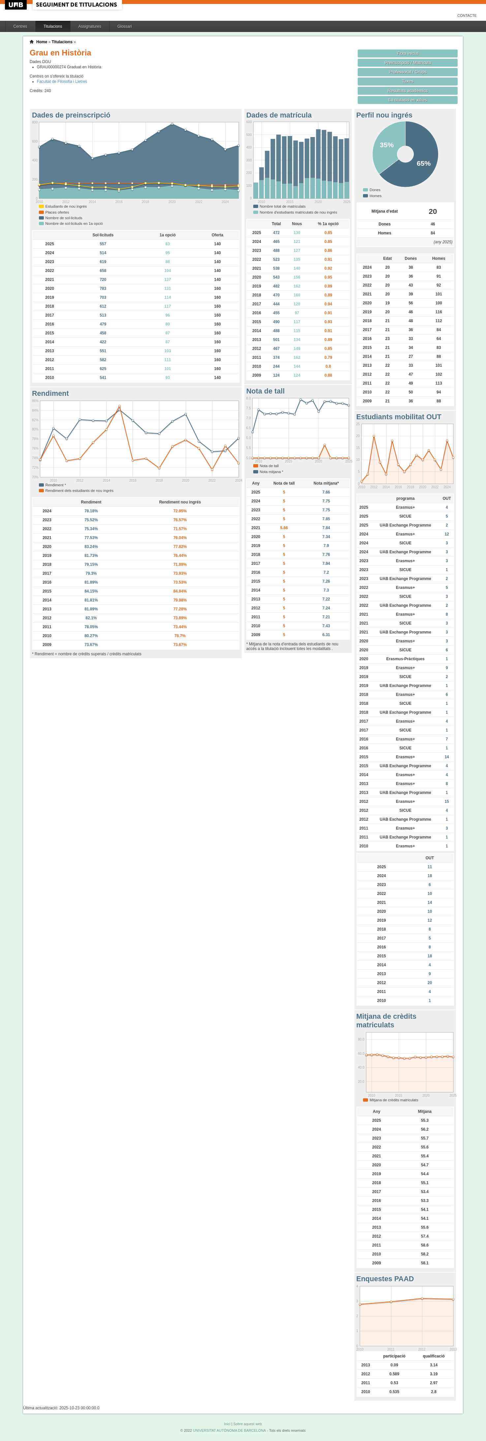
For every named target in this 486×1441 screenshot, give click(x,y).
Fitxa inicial (407, 53)
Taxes (408, 81)
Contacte (467, 15)
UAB (16, 5)
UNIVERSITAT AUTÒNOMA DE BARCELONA (229, 1430)
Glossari (124, 26)
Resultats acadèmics (408, 90)
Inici (227, 1424)
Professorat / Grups (408, 71)
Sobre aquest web (247, 1424)
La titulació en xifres (407, 99)
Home (41, 42)
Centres (20, 26)
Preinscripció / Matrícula (407, 62)
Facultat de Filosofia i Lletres (62, 81)
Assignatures (89, 26)
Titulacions (53, 26)
